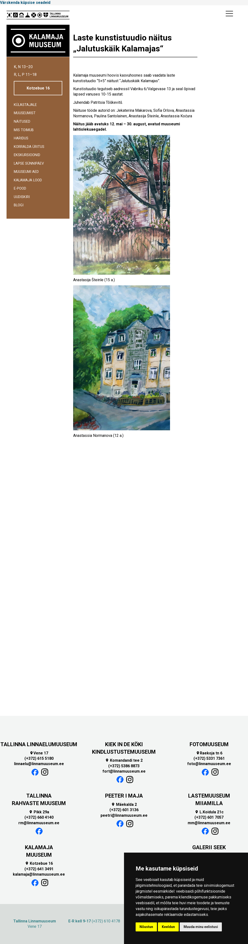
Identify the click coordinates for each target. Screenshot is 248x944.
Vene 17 (39, 753)
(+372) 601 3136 (124, 810)
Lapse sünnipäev (29, 163)
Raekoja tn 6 (209, 753)
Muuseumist (25, 113)
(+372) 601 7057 (209, 817)
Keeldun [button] (168, 927)
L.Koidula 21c (209, 812)
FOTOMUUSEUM (209, 744)
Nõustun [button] (146, 927)
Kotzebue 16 (38, 88)
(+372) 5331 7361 (209, 758)
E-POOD (20, 188)
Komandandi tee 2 (124, 760)
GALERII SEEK (209, 847)
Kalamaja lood (28, 180)
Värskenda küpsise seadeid (25, 2)
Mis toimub (24, 130)
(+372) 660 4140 (39, 817)
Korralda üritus (29, 147)
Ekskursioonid (27, 155)
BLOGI (18, 205)
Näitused (22, 122)
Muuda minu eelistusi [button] (201, 927)
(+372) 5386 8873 (124, 766)
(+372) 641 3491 (39, 869)
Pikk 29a (39, 812)
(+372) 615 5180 (39, 758)
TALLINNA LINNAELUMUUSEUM (38, 744)
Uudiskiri (22, 197)
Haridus (21, 138)
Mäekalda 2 (124, 804)
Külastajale (25, 105)
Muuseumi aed (26, 172)
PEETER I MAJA (124, 796)
